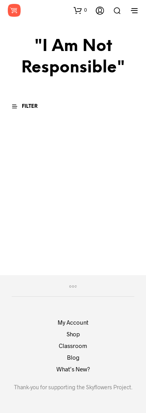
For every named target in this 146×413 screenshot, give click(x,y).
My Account (73, 322)
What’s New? (73, 369)
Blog (73, 357)
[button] (80, 10)
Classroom (73, 345)
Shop (73, 333)
